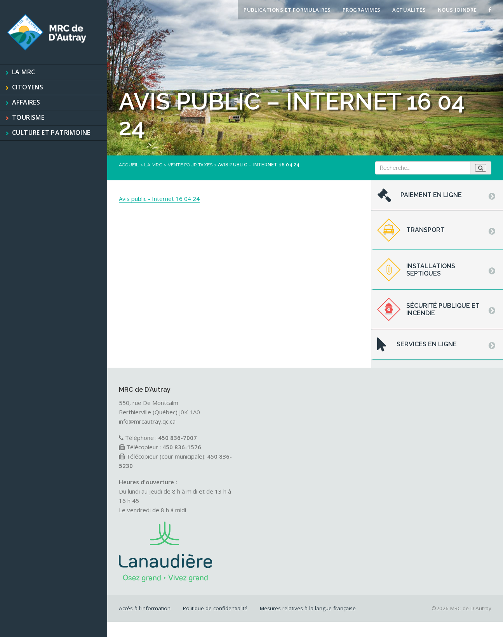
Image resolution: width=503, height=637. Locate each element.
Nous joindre (457, 9)
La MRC (23, 72)
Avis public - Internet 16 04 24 (159, 198)
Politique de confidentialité (215, 608)
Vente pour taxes (190, 165)
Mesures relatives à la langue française (308, 608)
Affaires (26, 102)
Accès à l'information (145, 608)
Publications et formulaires (287, 9)
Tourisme (28, 117)
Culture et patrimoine (51, 132)
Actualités (409, 9)
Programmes (362, 9)
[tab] (437, 195)
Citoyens (27, 87)
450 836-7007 (177, 438)
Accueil (129, 165)
